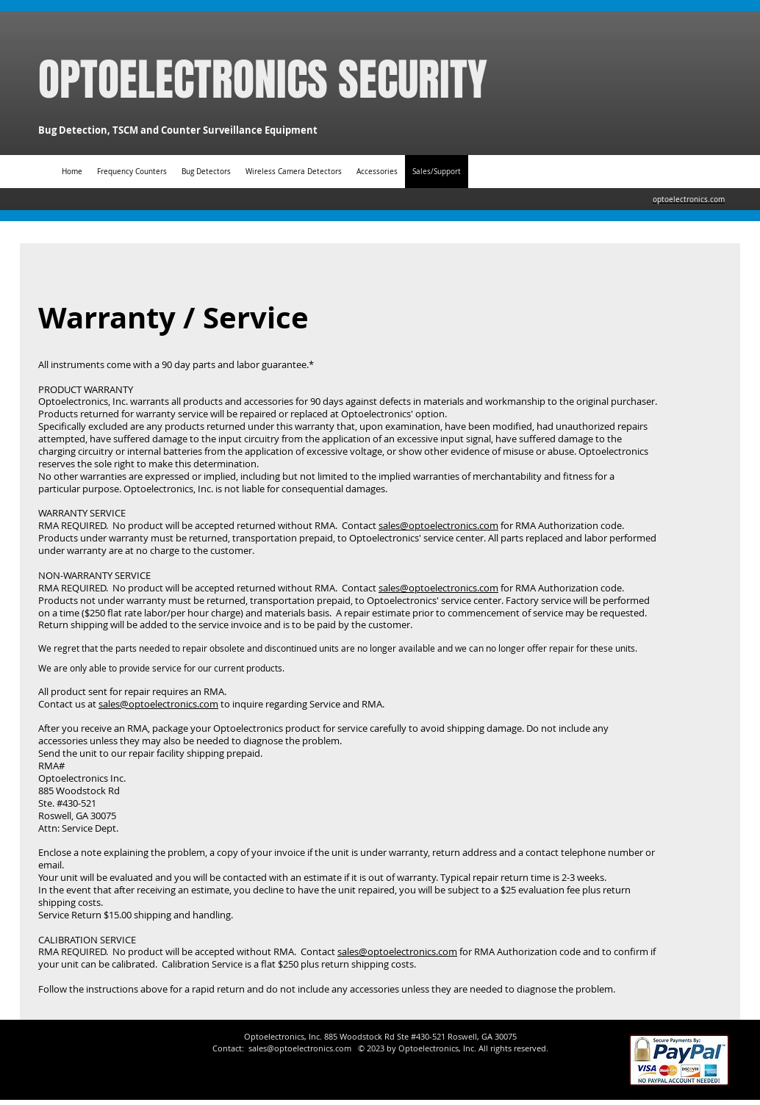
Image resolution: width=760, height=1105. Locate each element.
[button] (377, 171)
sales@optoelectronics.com (438, 525)
